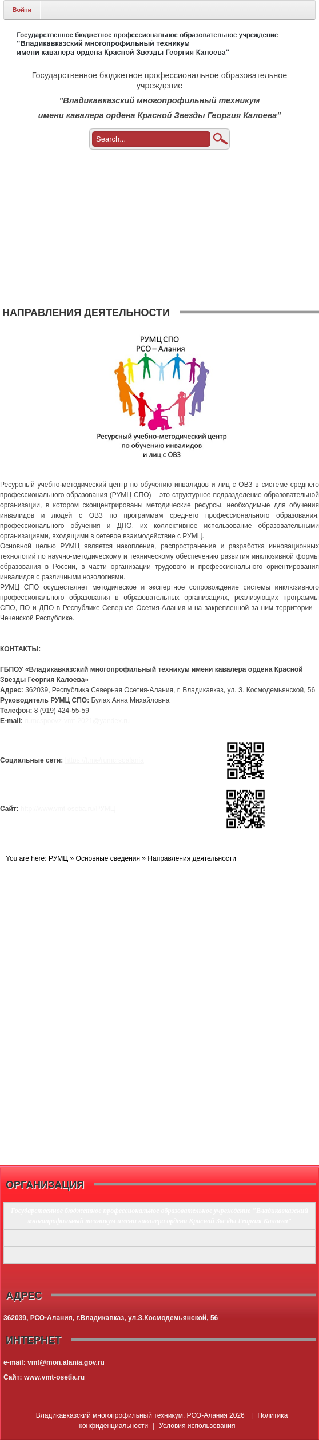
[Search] (163, 139)
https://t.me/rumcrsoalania (104, 760)
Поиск (220, 139)
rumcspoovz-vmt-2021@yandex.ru (77, 721)
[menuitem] (159, 169)
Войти (22, 9)
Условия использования (197, 1426)
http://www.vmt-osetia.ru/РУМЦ (68, 809)
